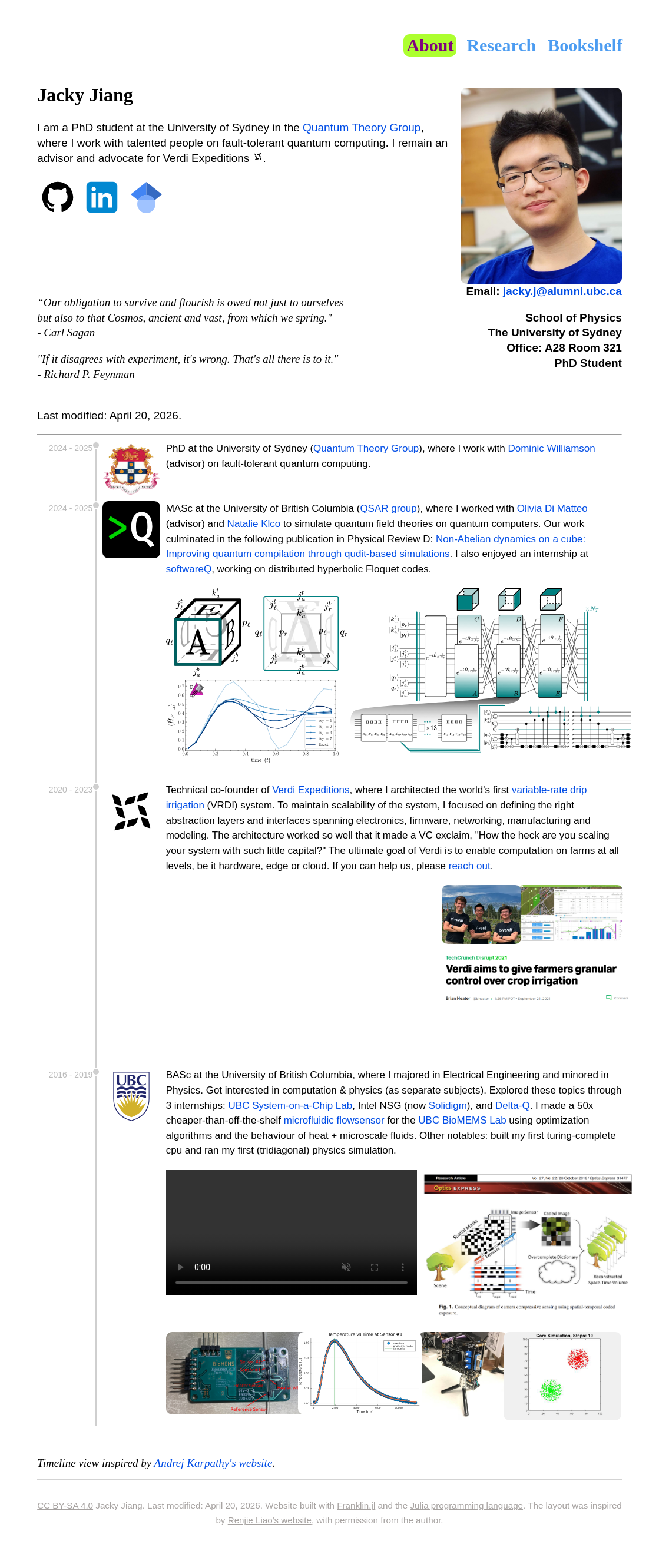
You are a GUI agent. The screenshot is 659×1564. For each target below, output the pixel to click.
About (429, 45)
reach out (470, 866)
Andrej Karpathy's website (213, 1463)
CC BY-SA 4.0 (65, 1505)
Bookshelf (585, 45)
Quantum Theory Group (361, 127)
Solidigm (448, 1105)
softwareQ (188, 569)
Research (501, 45)
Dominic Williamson (551, 448)
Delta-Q (512, 1105)
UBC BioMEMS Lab (462, 1120)
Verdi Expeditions (310, 790)
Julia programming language (466, 1505)
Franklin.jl (356, 1505)
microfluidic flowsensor (334, 1120)
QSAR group (388, 508)
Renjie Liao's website (270, 1520)
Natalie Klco (254, 523)
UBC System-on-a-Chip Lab (291, 1105)
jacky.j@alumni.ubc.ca (562, 291)
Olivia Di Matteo (552, 508)
